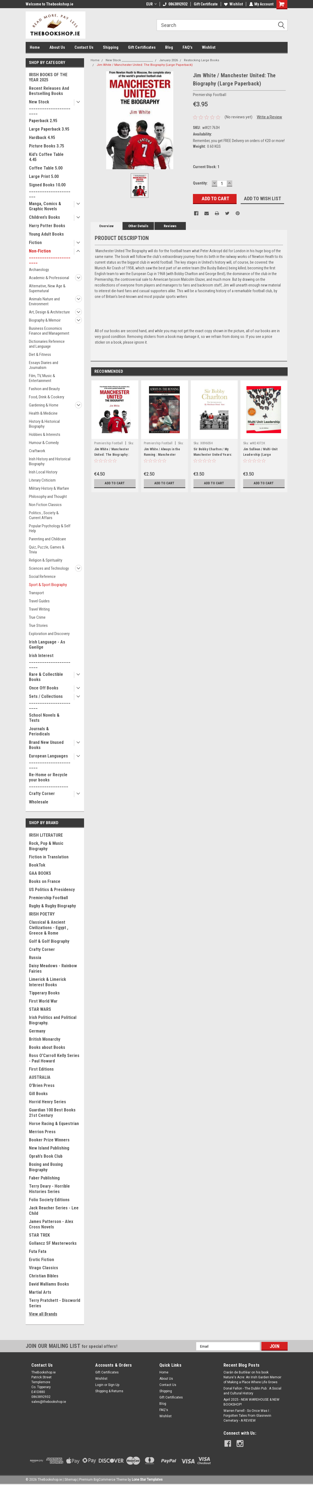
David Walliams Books (49, 1284)
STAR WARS (40, 1009)
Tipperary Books (44, 993)
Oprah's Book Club (45, 1156)
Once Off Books (43, 688)
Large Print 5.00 (44, 176)
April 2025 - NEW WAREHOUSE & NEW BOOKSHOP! (251, 1402)
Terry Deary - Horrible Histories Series (49, 1189)
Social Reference (42, 576)
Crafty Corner (42, 793)
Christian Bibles (43, 1275)
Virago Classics (43, 1267)
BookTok (37, 865)
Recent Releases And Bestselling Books (49, 91)
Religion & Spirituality (45, 560)
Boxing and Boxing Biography (46, 1167)
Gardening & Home (43, 405)
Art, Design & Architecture (49, 312)
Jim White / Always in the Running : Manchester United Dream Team (162, 454)
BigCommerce (104, 1479)
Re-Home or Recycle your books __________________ (48, 780)
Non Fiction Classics (45, 504)
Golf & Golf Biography (49, 941)
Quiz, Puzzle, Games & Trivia (46, 549)
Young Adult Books (46, 234)
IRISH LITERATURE (46, 835)
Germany (37, 1031)
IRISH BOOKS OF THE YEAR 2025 (48, 77)
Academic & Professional (49, 277)
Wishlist (233, 4)
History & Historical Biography (44, 424)
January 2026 (168, 60)
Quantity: (200, 183)
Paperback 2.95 (43, 120)
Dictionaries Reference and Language (47, 344)
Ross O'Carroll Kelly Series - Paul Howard (54, 1058)
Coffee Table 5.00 (45, 168)
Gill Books (38, 1093)
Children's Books (44, 217)
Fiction (35, 242)
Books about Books (47, 1047)
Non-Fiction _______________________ (49, 256)
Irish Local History (43, 472)
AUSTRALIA (39, 1077)
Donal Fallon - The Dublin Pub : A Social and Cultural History (252, 1391)
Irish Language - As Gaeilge (47, 644)
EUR (151, 4)
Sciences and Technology (49, 568)
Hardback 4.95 (42, 137)
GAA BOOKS (40, 873)
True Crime (37, 617)
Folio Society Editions (49, 1199)
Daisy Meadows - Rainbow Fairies (53, 968)
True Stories (38, 625)
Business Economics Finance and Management (49, 331)
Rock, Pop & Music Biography (46, 846)
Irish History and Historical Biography (49, 461)
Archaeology (39, 269)
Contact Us (83, 47)
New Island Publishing (49, 1148)
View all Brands (43, 1314)
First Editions (41, 1069)
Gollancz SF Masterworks (53, 1243)
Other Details (138, 226)
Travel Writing (39, 609)
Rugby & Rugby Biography (52, 905)
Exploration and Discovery (49, 633)
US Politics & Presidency (52, 889)
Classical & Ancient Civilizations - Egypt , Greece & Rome (48, 928)
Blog (169, 47)
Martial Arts (40, 1292)
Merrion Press (42, 1131)
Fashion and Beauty (44, 388)
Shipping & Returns (109, 1391)
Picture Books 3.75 (46, 146)
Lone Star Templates (147, 1479)
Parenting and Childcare (47, 539)
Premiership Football (48, 897)
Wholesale (38, 802)
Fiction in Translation (48, 856)
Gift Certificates (142, 47)
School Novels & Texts (44, 718)
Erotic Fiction (41, 1259)
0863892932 (175, 4)
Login (99, 1385)
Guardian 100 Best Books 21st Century (52, 1112)
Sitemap (70, 1479)
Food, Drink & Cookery (46, 397)
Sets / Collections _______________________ (49, 701)
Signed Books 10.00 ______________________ (49, 190)
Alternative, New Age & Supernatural (47, 288)
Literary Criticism (42, 480)
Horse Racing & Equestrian (54, 1123)
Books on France (44, 881)
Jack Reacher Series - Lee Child (54, 1210)
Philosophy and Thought (48, 496)
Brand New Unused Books (46, 745)
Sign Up (113, 1385)
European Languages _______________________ (49, 761)
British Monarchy (44, 1039)
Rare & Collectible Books (46, 677)
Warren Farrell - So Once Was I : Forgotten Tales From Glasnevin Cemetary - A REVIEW (247, 1415)
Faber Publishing (44, 1178)
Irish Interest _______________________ (49, 660)
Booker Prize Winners (49, 1139)
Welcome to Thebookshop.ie (49, 4)
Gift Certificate (205, 4)
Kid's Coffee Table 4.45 (46, 157)
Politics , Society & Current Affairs (44, 515)
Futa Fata (37, 1251)
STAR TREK (39, 1235)
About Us (57, 47)
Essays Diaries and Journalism (43, 365)
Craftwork (37, 450)
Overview (106, 226)
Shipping (110, 47)
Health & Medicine (43, 413)
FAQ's (187, 47)
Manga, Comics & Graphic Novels (45, 206)
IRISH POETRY (42, 914)
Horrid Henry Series (47, 1101)
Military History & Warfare (49, 488)
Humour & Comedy (44, 442)
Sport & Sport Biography (48, 584)
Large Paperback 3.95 (49, 129)
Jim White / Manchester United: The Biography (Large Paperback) (145, 65)
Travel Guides (39, 601)
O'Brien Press (42, 1085)
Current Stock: (206, 167)
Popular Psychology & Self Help (49, 528)
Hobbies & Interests (44, 434)
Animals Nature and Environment (44, 301)
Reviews (170, 226)
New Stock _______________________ (49, 107)
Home (35, 47)
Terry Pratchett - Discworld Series (54, 1303)
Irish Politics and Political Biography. (52, 1020)
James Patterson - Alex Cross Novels (51, 1224)
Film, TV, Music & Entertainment (42, 378)
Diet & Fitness (40, 354)
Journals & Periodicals (39, 731)
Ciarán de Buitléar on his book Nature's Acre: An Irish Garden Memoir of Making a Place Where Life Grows (252, 1377)
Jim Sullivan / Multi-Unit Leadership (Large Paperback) (260, 454)
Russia (35, 957)
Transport (36, 592)
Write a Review (269, 117)
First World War (43, 1001)
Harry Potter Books (47, 225)
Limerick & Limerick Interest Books (47, 982)
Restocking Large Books (201, 60)
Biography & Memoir (45, 320)
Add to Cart (115, 483)
